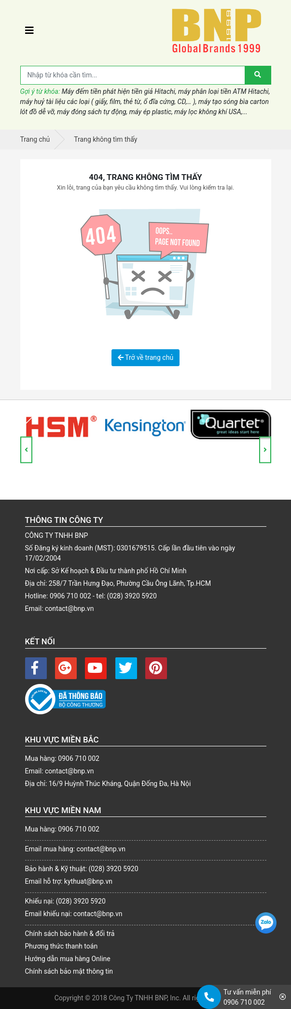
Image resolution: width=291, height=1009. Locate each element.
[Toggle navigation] (29, 30)
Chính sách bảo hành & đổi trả (70, 933)
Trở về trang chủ (145, 357)
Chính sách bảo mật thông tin (69, 971)
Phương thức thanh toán (61, 946)
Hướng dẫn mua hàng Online (68, 959)
